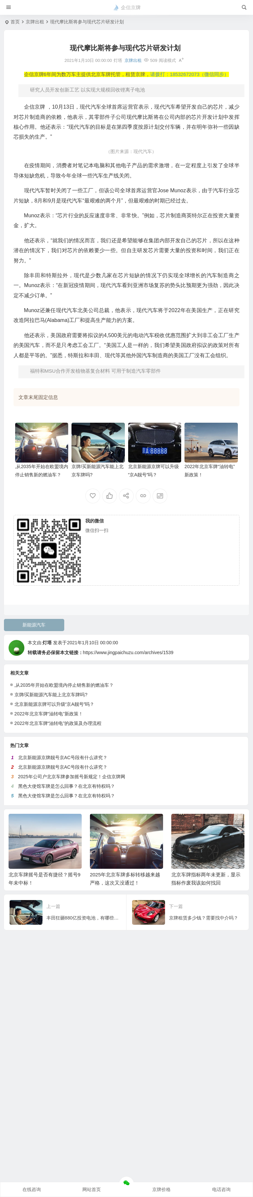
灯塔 (47, 642)
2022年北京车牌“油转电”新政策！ (48, 713)
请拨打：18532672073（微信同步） (189, 74)
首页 (15, 21)
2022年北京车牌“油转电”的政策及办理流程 (57, 723)
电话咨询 (221, 1189)
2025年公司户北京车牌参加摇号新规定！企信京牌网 (71, 776)
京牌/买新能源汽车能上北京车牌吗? (51, 694)
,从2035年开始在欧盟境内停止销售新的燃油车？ (64, 685)
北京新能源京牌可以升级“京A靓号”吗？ (54, 704)
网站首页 (91, 1189)
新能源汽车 (33, 624)
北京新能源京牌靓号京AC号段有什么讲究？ (62, 757)
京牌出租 (35, 21)
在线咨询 (31, 1189)
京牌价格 (161, 1189)
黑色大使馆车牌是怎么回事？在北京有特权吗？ (66, 786)
